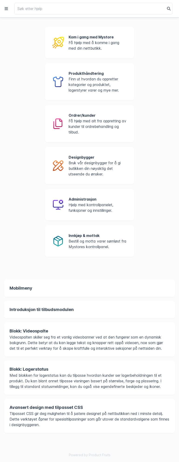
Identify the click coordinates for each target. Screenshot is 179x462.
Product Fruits (99, 455)
